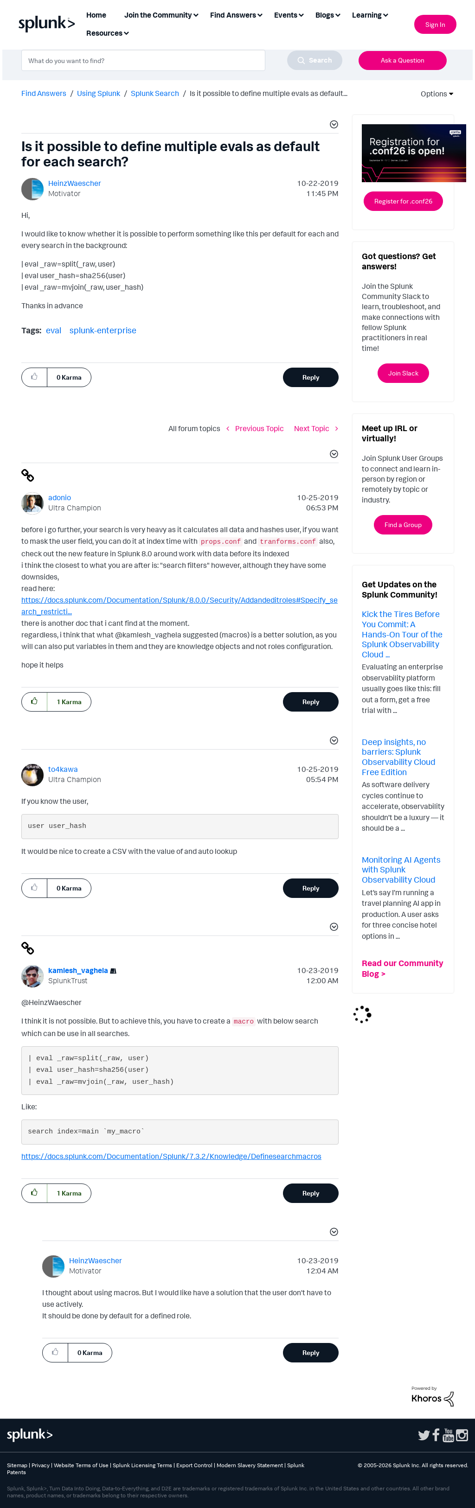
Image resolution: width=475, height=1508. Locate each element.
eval (53, 330)
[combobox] (181, 60)
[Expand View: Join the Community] (195, 14)
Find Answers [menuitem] (233, 14)
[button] (333, 126)
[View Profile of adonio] (59, 497)
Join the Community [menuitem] (158, 14)
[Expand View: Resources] (126, 32)
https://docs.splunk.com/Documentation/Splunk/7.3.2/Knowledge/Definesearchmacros (171, 1156)
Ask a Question (402, 60)
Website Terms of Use (81, 1465)
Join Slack (403, 373)
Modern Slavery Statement (250, 1465)
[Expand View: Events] (301, 14)
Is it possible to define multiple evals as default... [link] (268, 93)
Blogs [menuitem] (324, 14)
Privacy (41, 1465)
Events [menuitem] (285, 14)
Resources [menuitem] (104, 33)
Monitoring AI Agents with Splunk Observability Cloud (401, 869)
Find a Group (403, 524)
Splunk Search (155, 93)
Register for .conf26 (403, 201)
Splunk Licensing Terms (142, 1465)
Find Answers (43, 93)
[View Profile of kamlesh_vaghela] (78, 970)
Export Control (194, 1465)
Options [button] (431, 93)
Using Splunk (98, 93)
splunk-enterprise (103, 330)
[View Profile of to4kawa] (63, 769)
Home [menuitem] (96, 14)
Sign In (435, 24)
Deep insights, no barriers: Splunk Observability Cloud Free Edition (399, 757)
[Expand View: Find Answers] (259, 14)
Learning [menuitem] (367, 14)
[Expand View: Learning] (385, 14)
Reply (311, 377)
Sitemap (17, 1465)
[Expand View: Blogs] (337, 14)
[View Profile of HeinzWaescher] (74, 183)
